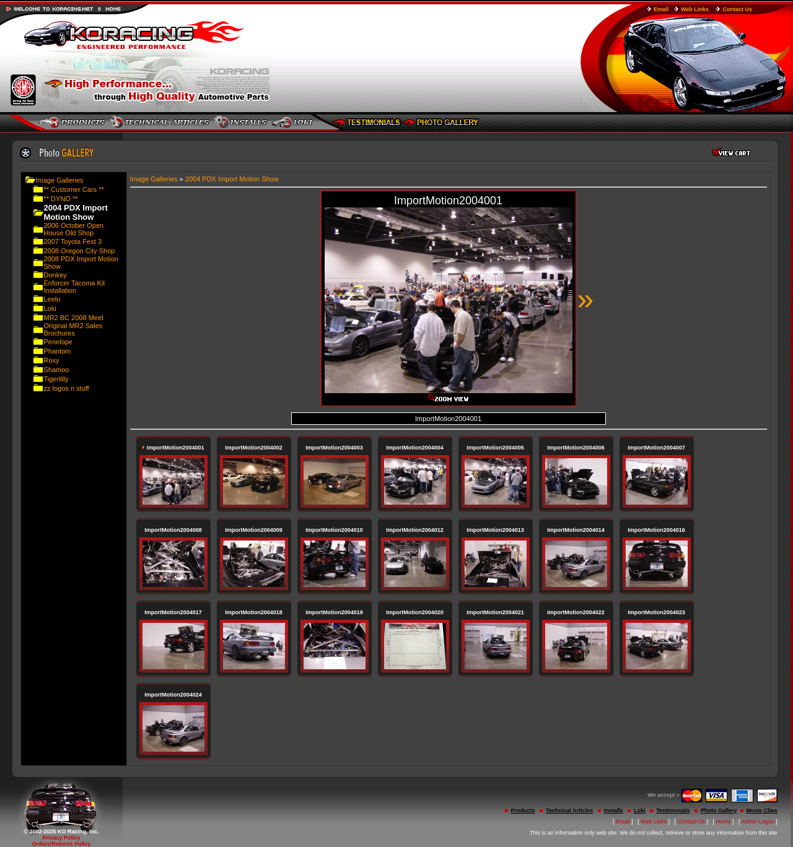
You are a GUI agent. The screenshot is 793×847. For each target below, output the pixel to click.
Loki (50, 308)
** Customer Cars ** (74, 189)
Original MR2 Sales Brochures (73, 329)
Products (523, 810)
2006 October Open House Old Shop (74, 229)
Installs (613, 810)
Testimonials (673, 810)
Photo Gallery (719, 810)
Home (723, 822)
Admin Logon (758, 822)
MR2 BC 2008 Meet (74, 317)
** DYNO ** (61, 198)
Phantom (57, 351)
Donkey (55, 275)
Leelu (52, 299)
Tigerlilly (56, 379)
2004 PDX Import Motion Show (232, 179)
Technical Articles (569, 810)
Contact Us (737, 9)
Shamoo (56, 369)
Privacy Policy (61, 838)
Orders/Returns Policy (61, 844)
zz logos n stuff (66, 388)
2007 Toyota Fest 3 (73, 241)
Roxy (51, 360)
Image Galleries (60, 180)
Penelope (58, 341)
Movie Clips (762, 810)
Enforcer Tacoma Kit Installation (74, 286)
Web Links (695, 9)
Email (661, 9)
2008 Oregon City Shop (79, 250)
